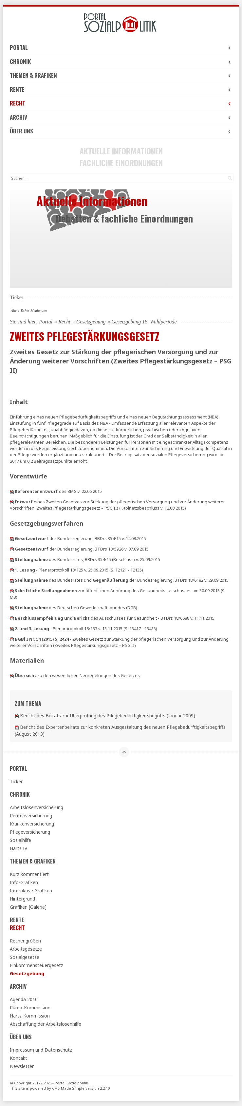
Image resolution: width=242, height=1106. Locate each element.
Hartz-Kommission (30, 1016)
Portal (121, 47)
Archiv (121, 117)
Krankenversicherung (32, 824)
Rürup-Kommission (30, 1007)
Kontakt (18, 1058)
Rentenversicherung (31, 815)
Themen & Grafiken (121, 75)
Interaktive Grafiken (31, 890)
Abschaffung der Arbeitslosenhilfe (45, 1024)
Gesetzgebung (91, 321)
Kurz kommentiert (29, 874)
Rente (121, 89)
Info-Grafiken (24, 882)
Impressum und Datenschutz (41, 1050)
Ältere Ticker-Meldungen (29, 310)
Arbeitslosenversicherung (36, 807)
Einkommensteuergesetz (36, 965)
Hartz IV (18, 848)
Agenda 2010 (24, 999)
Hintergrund (22, 899)
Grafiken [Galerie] (28, 907)
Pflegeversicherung (30, 832)
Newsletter (22, 1066)
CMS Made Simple (68, 1088)
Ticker (16, 781)
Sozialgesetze (24, 957)
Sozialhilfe (20, 840)
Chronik (121, 61)
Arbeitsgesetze (26, 949)
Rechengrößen (25, 941)
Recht (121, 103)
